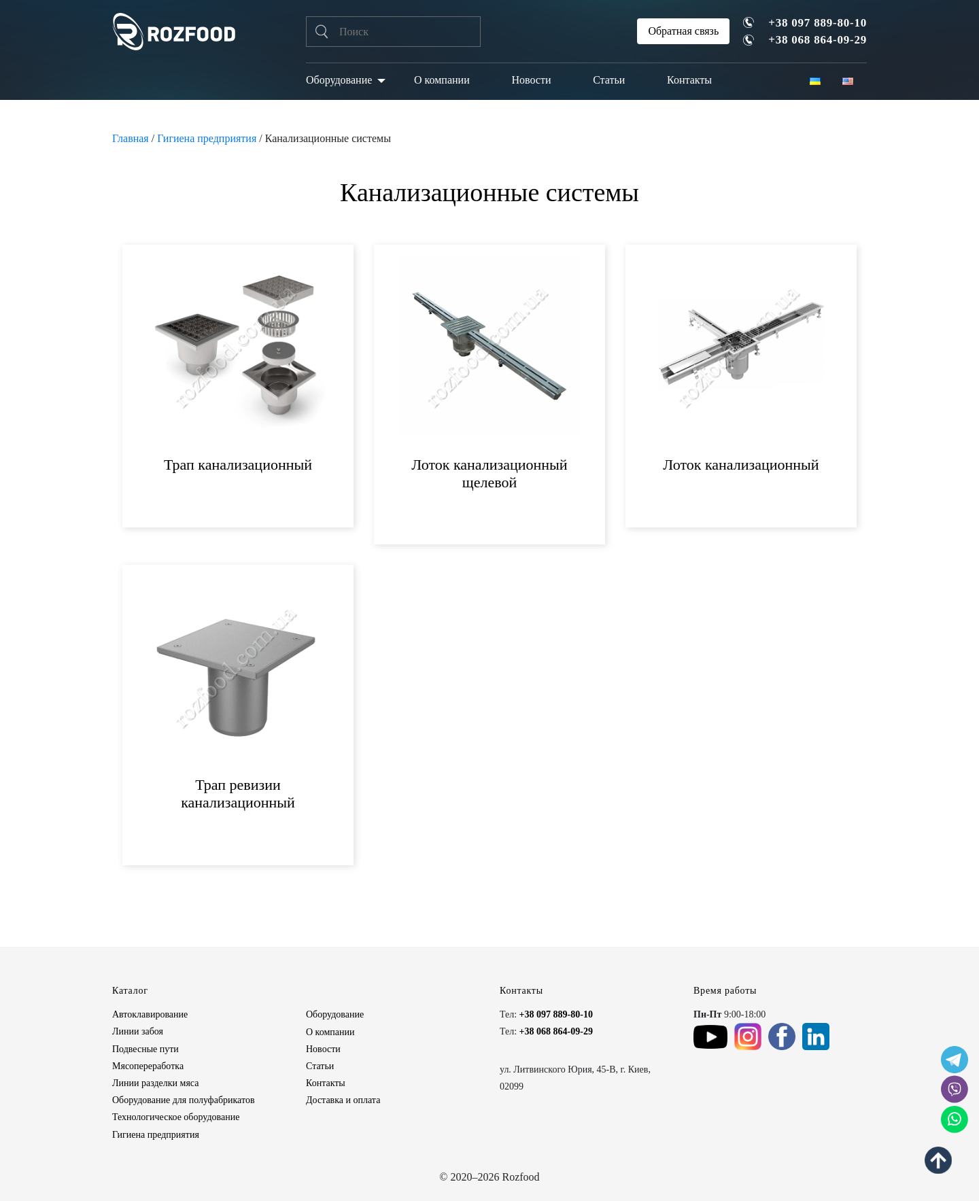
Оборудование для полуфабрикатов (183, 1100)
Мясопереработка (148, 1066)
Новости (531, 80)
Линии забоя (137, 1031)
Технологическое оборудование (175, 1117)
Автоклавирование (150, 1014)
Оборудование (339, 80)
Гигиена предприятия (206, 138)
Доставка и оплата (343, 1100)
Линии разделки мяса (155, 1083)
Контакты (689, 80)
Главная (130, 138)
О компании (442, 80)
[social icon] (954, 1059)
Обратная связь (683, 31)
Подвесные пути (145, 1049)
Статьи (609, 80)
